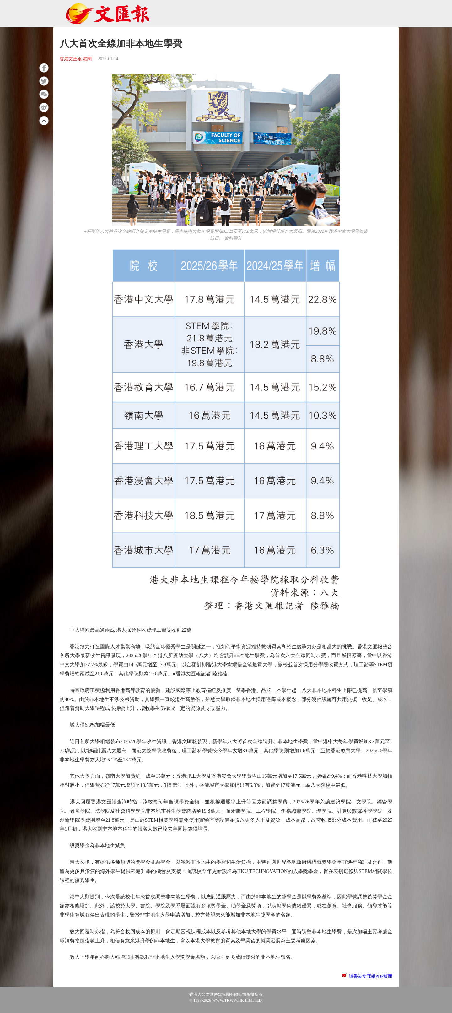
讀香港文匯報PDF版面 (370, 976)
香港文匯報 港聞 (76, 59)
